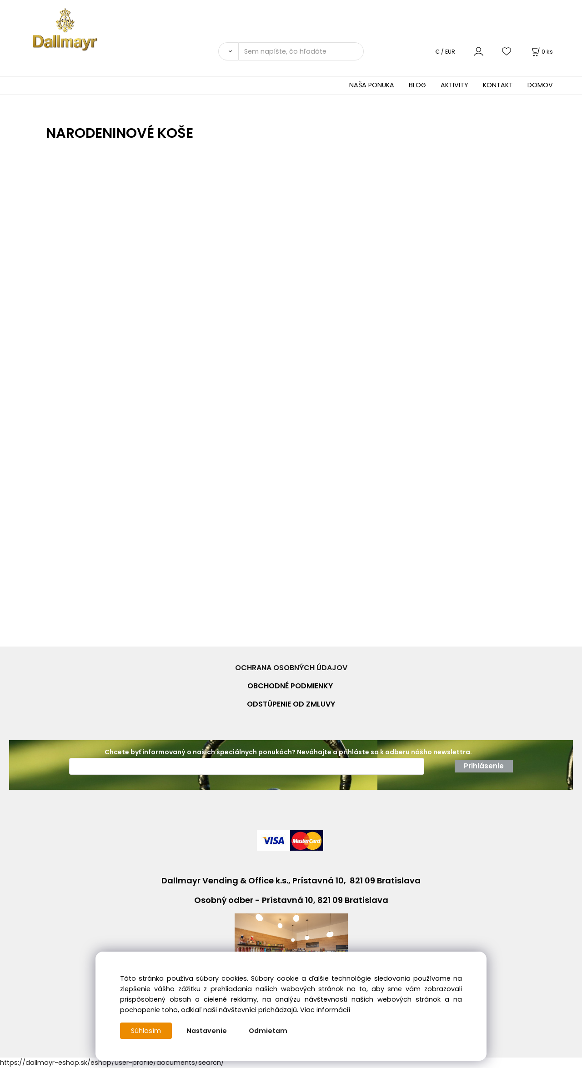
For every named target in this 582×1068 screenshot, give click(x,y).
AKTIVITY (454, 85)
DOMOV (540, 85)
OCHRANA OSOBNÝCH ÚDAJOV (291, 667)
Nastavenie (206, 1030)
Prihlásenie (484, 766)
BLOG (417, 85)
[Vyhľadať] (228, 51)
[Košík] (541, 51)
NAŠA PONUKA (371, 85)
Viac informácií (325, 1009)
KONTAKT (498, 85)
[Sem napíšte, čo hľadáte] (301, 51)
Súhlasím (146, 1030)
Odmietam (268, 1030)
